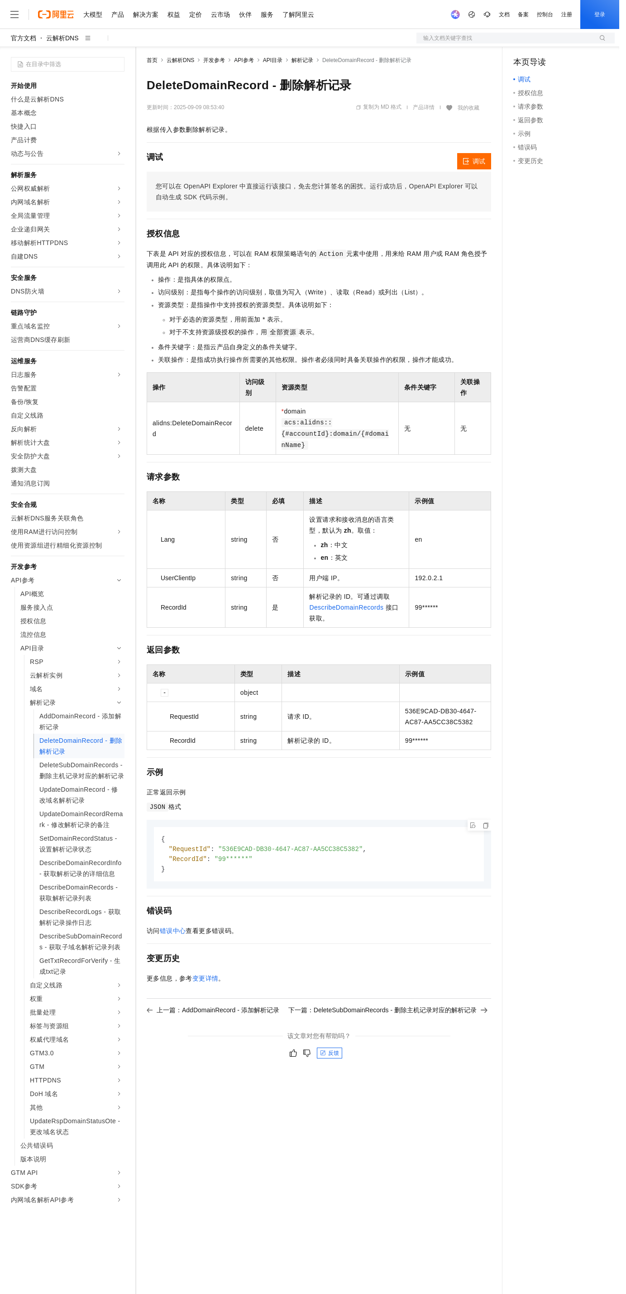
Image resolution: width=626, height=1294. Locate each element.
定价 (195, 14)
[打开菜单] (14, 14)
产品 (117, 14)
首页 (152, 60)
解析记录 (302, 60)
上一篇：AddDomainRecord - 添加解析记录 (213, 1011)
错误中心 (173, 932)
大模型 (92, 14)
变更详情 (205, 980)
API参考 (243, 60)
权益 (173, 14)
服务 (267, 14)
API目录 (272, 60)
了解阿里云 (298, 14)
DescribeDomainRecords (346, 607)
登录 (599, 14)
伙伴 (245, 14)
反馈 (329, 1055)
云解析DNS (62, 38)
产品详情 (424, 107)
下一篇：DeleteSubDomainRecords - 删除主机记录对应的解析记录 (387, 1011)
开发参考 (214, 60)
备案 (523, 14)
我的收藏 (468, 108)
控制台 (545, 14)
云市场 (220, 14)
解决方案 (145, 14)
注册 (566, 14)
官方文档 (23, 38)
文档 (504, 14)
